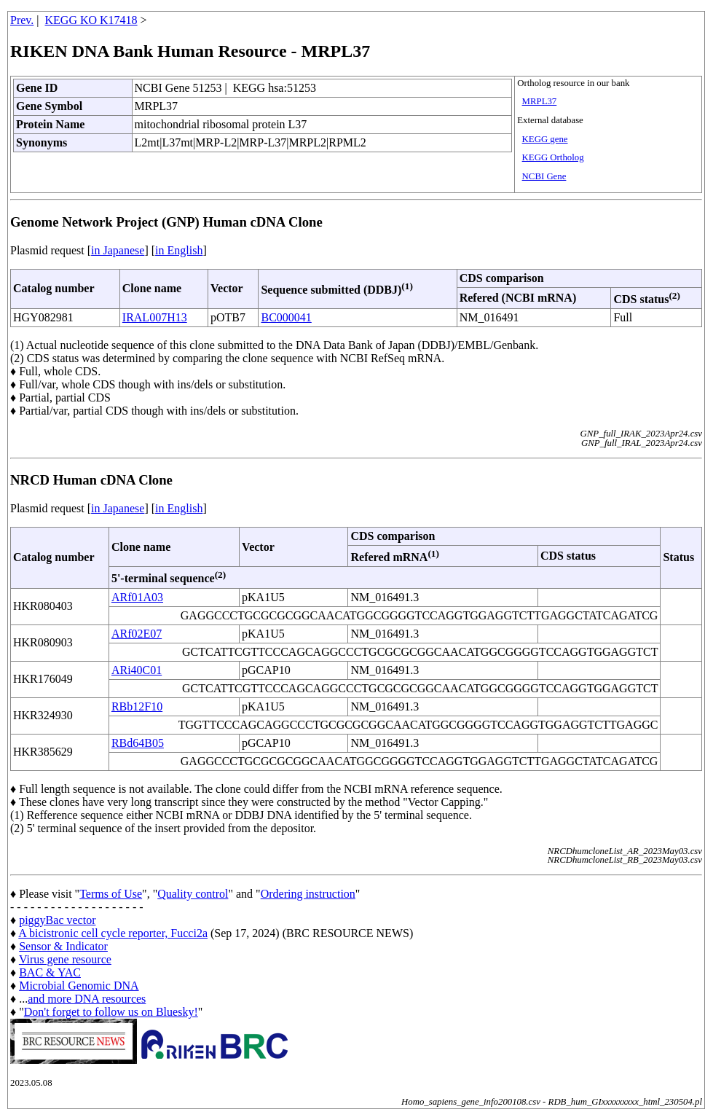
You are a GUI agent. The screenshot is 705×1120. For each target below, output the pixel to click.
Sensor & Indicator (63, 946)
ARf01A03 (137, 597)
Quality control (192, 894)
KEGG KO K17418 (91, 20)
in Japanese (117, 250)
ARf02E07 (136, 633)
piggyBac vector (57, 920)
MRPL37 (539, 101)
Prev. (22, 20)
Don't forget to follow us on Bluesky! (111, 1012)
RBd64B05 (137, 743)
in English (178, 250)
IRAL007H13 (154, 317)
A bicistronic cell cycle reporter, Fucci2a (113, 933)
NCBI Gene (544, 176)
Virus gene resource (65, 959)
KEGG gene (545, 139)
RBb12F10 (136, 706)
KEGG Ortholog (553, 157)
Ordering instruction (308, 894)
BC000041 (286, 317)
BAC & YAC (50, 972)
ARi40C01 (136, 670)
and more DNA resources (87, 998)
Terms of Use (110, 894)
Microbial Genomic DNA (78, 985)
